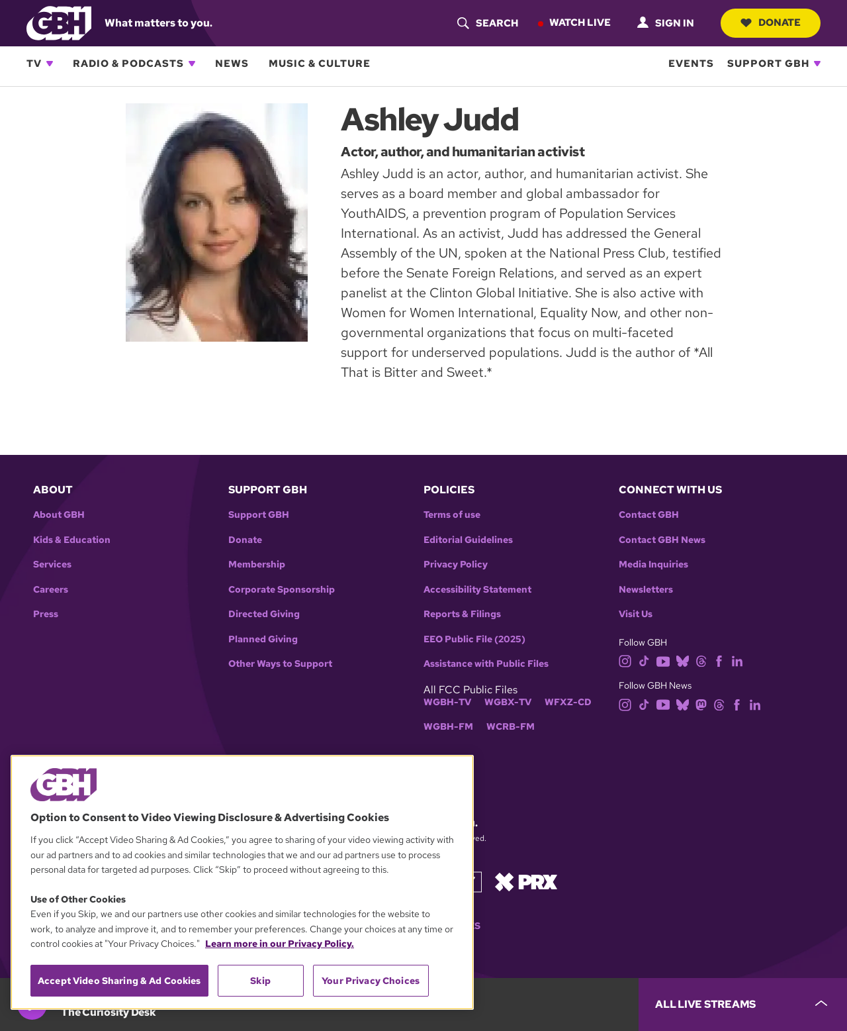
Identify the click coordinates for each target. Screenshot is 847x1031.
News (232, 63)
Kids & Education (72, 540)
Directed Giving (264, 614)
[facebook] (719, 660)
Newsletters (646, 589)
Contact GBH (649, 514)
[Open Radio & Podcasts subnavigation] (192, 63)
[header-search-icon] (488, 23)
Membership (256, 564)
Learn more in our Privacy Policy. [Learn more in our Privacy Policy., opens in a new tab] (279, 944)
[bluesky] (682, 660)
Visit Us (635, 614)
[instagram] (625, 660)
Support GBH (768, 63)
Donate (770, 22)
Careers (50, 589)
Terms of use (452, 514)
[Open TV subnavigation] (49, 63)
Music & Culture (320, 63)
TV (34, 63)
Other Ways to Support (280, 663)
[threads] (701, 660)
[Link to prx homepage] (526, 881)
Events (691, 63)
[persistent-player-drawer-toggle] (743, 1004)
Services (52, 564)
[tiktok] (644, 660)
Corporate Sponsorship (281, 589)
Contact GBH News (662, 540)
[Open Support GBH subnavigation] (817, 63)
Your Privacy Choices (371, 981)
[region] (242, 882)
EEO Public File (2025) (474, 639)
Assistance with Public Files (486, 663)
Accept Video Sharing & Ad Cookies (119, 981)
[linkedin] (737, 660)
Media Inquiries (653, 564)
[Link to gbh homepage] (58, 22)
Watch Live (580, 22)
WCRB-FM (510, 726)
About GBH (59, 514)
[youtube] (663, 660)
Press (45, 614)
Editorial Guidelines (468, 540)
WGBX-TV (507, 702)
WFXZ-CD (568, 702)
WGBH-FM (448, 726)
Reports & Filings (462, 614)
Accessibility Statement (477, 589)
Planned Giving (263, 639)
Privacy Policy (456, 564)
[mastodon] (701, 704)
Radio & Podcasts (128, 63)
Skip (260, 981)
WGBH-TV (447, 702)
